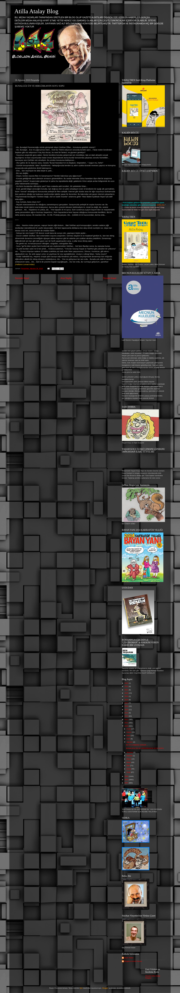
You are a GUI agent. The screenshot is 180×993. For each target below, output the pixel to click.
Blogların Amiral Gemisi (133, 961)
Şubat (128, 769)
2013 (126, 716)
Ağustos (129, 742)
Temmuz (129, 752)
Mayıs (129, 759)
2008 (126, 780)
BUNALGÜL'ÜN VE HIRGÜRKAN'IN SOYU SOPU (145, 748)
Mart (128, 766)
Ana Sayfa (65, 278)
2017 (126, 703)
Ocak (128, 772)
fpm (81, 988)
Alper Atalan (129, 958)
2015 (126, 710)
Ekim (128, 735)
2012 (126, 719)
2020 (126, 693)
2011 (126, 723)
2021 (126, 690)
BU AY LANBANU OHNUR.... (137, 745)
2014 (126, 713)
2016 (126, 706)
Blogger (105, 988)
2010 (126, 726)
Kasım (129, 732)
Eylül (128, 739)
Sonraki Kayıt (22, 278)
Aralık (128, 729)
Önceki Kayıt (109, 278)
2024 (126, 683)
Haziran (129, 756)
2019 (126, 696)
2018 (126, 700)
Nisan (128, 762)
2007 (126, 783)
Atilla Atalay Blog (36, 11)
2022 (126, 686)
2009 (126, 776)
